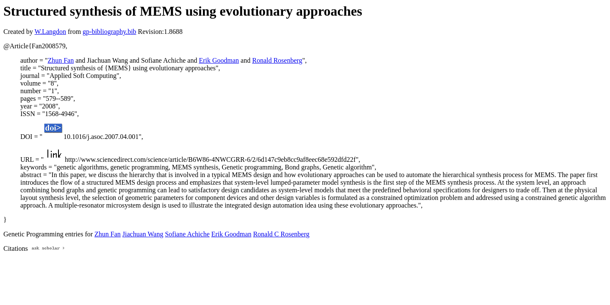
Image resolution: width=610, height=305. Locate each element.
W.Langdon (50, 31)
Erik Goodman (219, 60)
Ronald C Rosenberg (281, 234)
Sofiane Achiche (187, 234)
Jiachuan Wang (143, 234)
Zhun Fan (60, 60)
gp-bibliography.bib (109, 31)
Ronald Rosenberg (277, 60)
